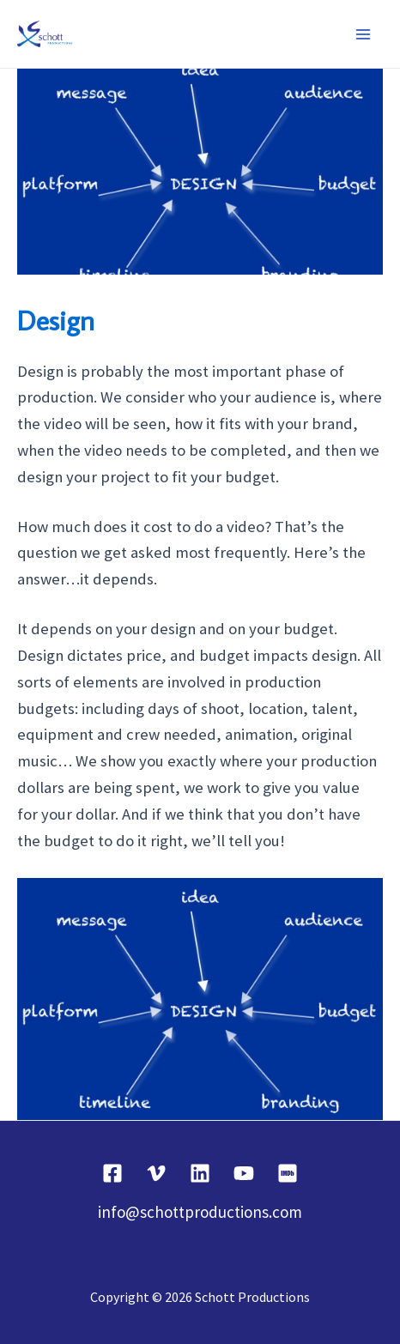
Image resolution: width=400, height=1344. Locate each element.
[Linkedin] (200, 1173)
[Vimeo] (156, 1173)
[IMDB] (287, 1173)
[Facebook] (112, 1173)
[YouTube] (243, 1173)
